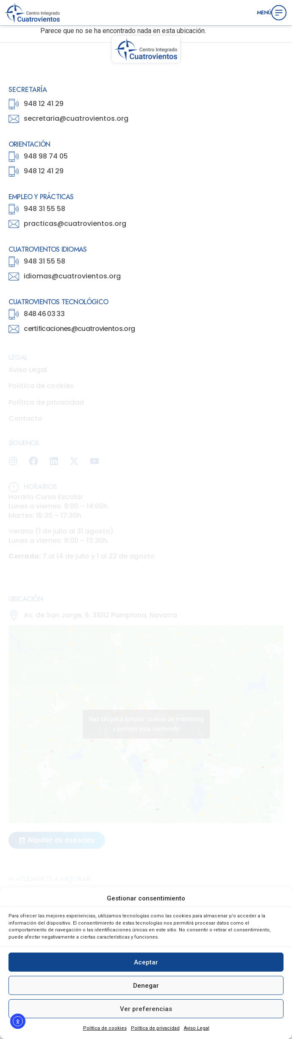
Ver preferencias (146, 1009)
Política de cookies (105, 1028)
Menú (264, 12)
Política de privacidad (155, 1028)
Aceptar (146, 962)
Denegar (146, 985)
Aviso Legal (196, 1028)
